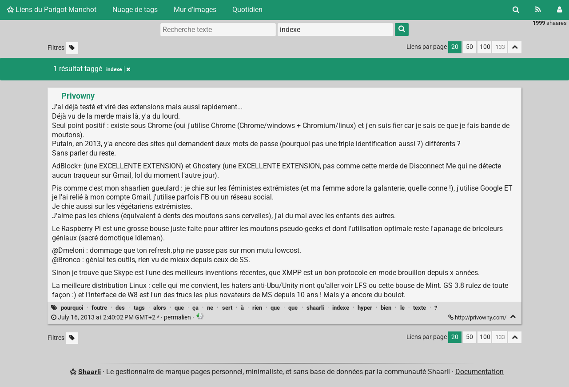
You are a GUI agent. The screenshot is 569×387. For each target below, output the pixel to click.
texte (419, 307)
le (402, 307)
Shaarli (89, 371)
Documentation (479, 371)
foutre (99, 307)
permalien (121, 317)
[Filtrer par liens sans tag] (72, 48)
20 (454, 47)
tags (139, 307)
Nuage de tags (135, 9)
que (179, 307)
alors (159, 307)
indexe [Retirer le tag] (118, 69)
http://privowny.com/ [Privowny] (478, 317)
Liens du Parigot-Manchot (51, 9)
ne (210, 307)
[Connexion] (559, 10)
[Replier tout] (514, 47)
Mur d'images (195, 9)
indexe (340, 307)
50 (469, 47)
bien (386, 307)
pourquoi (72, 307)
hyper (365, 307)
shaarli (315, 307)
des (120, 307)
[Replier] (513, 316)
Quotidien (247, 9)
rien (257, 307)
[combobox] (335, 29)
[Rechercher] (515, 10)
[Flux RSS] (538, 10)
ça (195, 307)
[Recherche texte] (218, 29)
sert (227, 307)
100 (485, 47)
